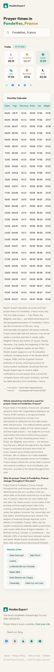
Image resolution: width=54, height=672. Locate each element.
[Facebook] (6, 641)
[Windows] (40, 641)
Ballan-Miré (15, 572)
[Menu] (47, 5)
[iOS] (23, 641)
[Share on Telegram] (24, 85)
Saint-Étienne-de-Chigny (21, 577)
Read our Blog (15, 632)
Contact (46, 656)
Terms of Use (34, 656)
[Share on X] (18, 85)
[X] (15, 641)
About (7, 656)
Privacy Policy (18, 656)
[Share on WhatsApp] (6, 85)
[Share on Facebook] (12, 85)
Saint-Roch (35, 555)
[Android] (32, 641)
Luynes (13, 561)
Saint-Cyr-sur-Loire (34, 583)
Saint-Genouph (17, 555)
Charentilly (14, 583)
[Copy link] (30, 85)
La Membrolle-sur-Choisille (22, 566)
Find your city (43, 624)
